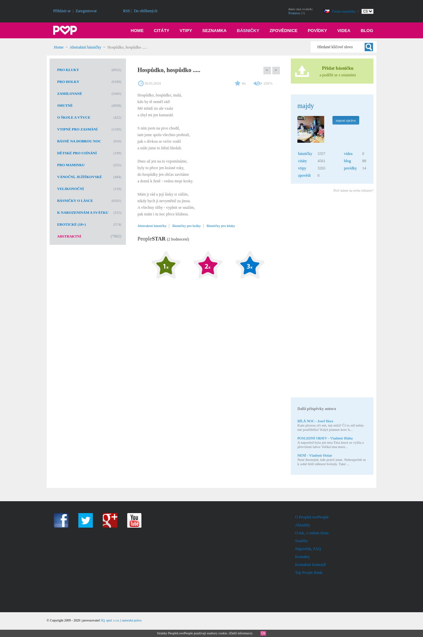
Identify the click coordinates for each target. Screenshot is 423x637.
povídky (350, 168)
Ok (263, 633)
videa (348, 153)
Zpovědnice (284, 30)
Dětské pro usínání (77, 153)
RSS (126, 11)
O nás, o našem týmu (311, 533)
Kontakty (302, 556)
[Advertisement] (331, 296)
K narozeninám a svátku (82, 212)
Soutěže (301, 541)
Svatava (294, 13)
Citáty (162, 30)
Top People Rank (308, 572)
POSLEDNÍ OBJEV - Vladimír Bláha (325, 438)
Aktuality (302, 525)
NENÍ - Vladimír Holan (314, 455)
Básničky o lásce (75, 201)
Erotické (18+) (71, 224)
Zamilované (69, 93)
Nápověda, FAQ (308, 548)
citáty (302, 161)
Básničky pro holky (187, 226)
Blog (367, 30)
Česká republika (344, 11)
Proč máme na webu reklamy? (353, 190)
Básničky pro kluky (221, 226)
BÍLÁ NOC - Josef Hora (315, 421)
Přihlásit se (62, 11)
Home (137, 30)
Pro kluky (68, 70)
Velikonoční (70, 189)
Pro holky (68, 82)
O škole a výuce (73, 117)
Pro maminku (71, 165)
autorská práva (131, 620)
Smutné (65, 105)
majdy (305, 105)
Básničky (248, 30)
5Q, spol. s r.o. (110, 620)
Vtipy (186, 30)
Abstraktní (69, 236)
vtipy (302, 168)
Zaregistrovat (85, 11)
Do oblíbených (145, 11)
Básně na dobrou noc (79, 141)
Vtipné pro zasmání (77, 129)
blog (347, 161)
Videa (344, 30)
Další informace (240, 633)
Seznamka (214, 30)
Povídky (317, 30)
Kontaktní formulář (310, 564)
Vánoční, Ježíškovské (79, 177)
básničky (305, 153)
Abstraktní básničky (85, 47)
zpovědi (304, 175)
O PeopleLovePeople (312, 517)
